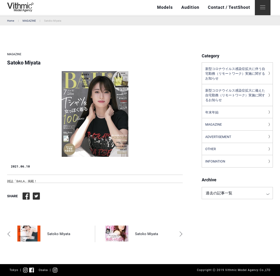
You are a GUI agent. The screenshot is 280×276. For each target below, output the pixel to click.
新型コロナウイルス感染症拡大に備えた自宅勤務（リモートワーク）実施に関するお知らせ (235, 97)
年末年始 (212, 114)
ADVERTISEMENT (218, 139)
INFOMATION (215, 165)
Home (10, 20)
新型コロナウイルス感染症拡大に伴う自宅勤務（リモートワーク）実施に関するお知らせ (235, 74)
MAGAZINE (29, 20)
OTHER (210, 152)
